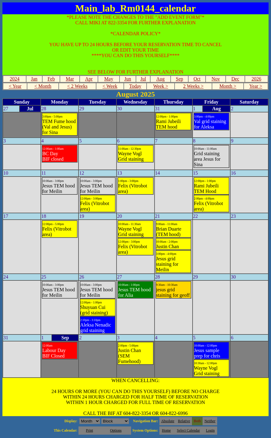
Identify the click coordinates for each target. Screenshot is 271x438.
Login (210, 430)
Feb (51, 78)
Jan (34, 78)
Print (89, 430)
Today (135, 86)
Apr (89, 78)
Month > (227, 86)
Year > (255, 86)
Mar (70, 78)
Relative (184, 421)
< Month (42, 86)
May (108, 78)
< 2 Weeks (77, 86)
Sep (179, 78)
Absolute (167, 421)
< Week (109, 86)
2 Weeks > (193, 86)
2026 (256, 78)
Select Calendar (188, 430)
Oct (196, 78)
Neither (209, 421)
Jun (127, 78)
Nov (215, 78)
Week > (160, 86)
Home (166, 430)
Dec (235, 78)
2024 (14, 78)
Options (116, 430)
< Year (15, 86)
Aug (160, 78)
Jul (143, 78)
